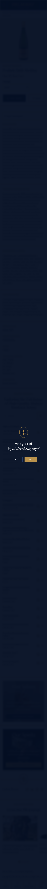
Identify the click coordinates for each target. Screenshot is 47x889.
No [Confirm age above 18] (16, 459)
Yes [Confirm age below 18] (31, 459)
